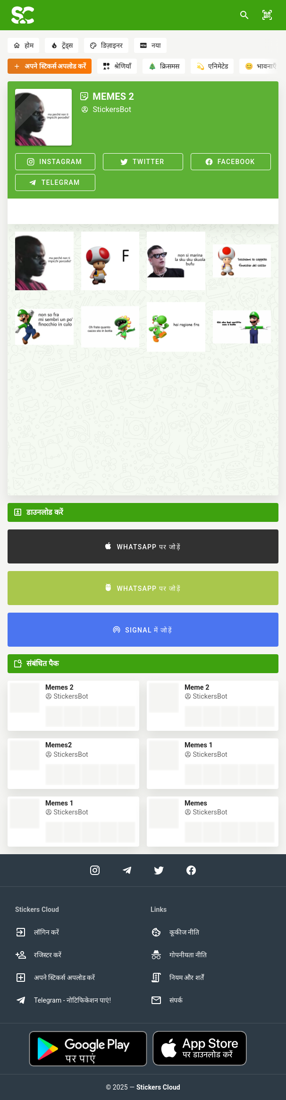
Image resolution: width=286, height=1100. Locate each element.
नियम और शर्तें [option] (177, 977)
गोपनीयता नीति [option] (179, 955)
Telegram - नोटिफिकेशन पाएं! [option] (63, 1000)
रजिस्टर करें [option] (38, 955)
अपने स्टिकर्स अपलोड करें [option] (55, 977)
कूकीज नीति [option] (175, 932)
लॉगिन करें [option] (37, 932)
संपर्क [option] (167, 1000)
